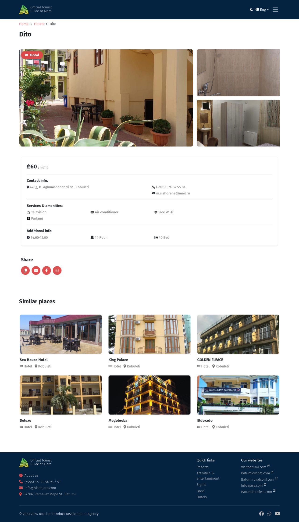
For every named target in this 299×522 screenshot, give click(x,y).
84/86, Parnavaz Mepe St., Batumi (47, 494)
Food (200, 491)
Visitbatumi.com (255, 467)
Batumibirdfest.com (258, 491)
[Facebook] (261, 514)
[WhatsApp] (269, 514)
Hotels (39, 24)
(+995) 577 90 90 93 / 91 (40, 482)
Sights (201, 485)
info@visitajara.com (37, 488)
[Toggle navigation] (275, 9)
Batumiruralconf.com (259, 479)
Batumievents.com (257, 473)
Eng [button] (262, 9)
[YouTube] (277, 514)
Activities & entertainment (208, 476)
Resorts (203, 467)
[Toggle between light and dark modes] (251, 9)
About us (29, 475)
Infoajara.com (253, 485)
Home (23, 24)
